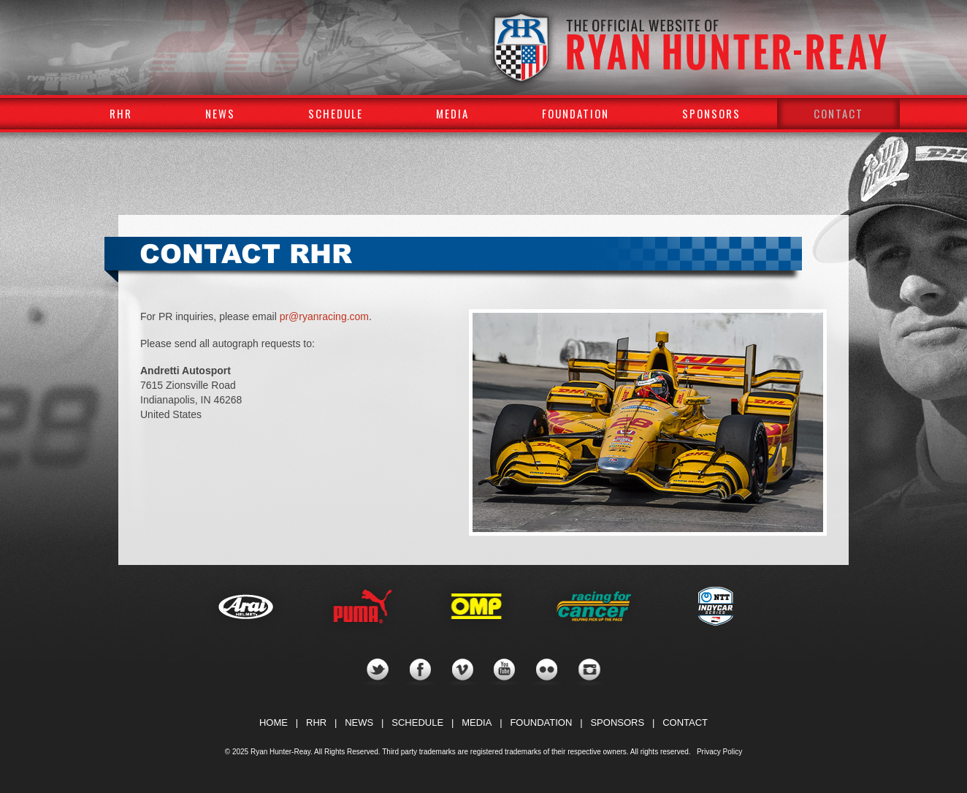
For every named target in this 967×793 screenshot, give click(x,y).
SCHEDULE (417, 722)
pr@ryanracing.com (324, 316)
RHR (121, 113)
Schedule (335, 113)
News (220, 113)
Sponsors (711, 113)
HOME (273, 722)
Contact (838, 113)
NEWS (359, 722)
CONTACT (685, 722)
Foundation (575, 113)
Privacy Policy (719, 752)
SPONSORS (617, 722)
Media (452, 113)
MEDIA (477, 722)
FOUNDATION (541, 722)
